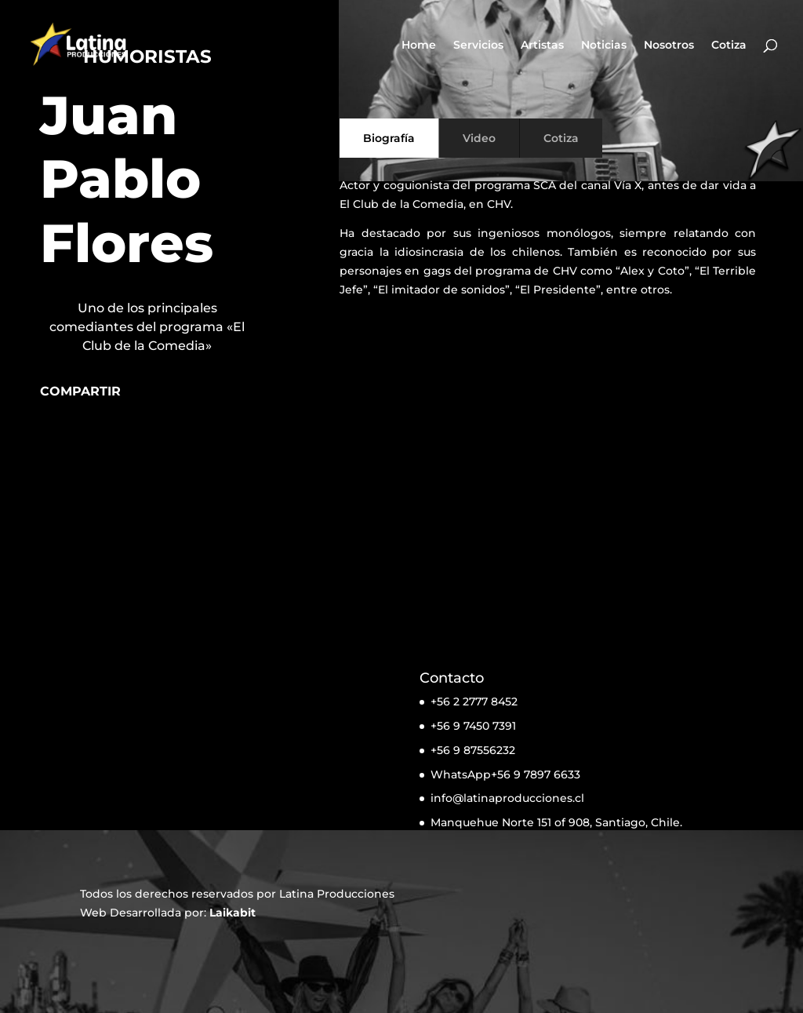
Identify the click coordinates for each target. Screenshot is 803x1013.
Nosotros (669, 45)
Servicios (478, 45)
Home (419, 45)
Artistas (542, 45)
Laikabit (232, 913)
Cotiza (729, 45)
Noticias (604, 45)
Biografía (389, 138)
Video (479, 138)
